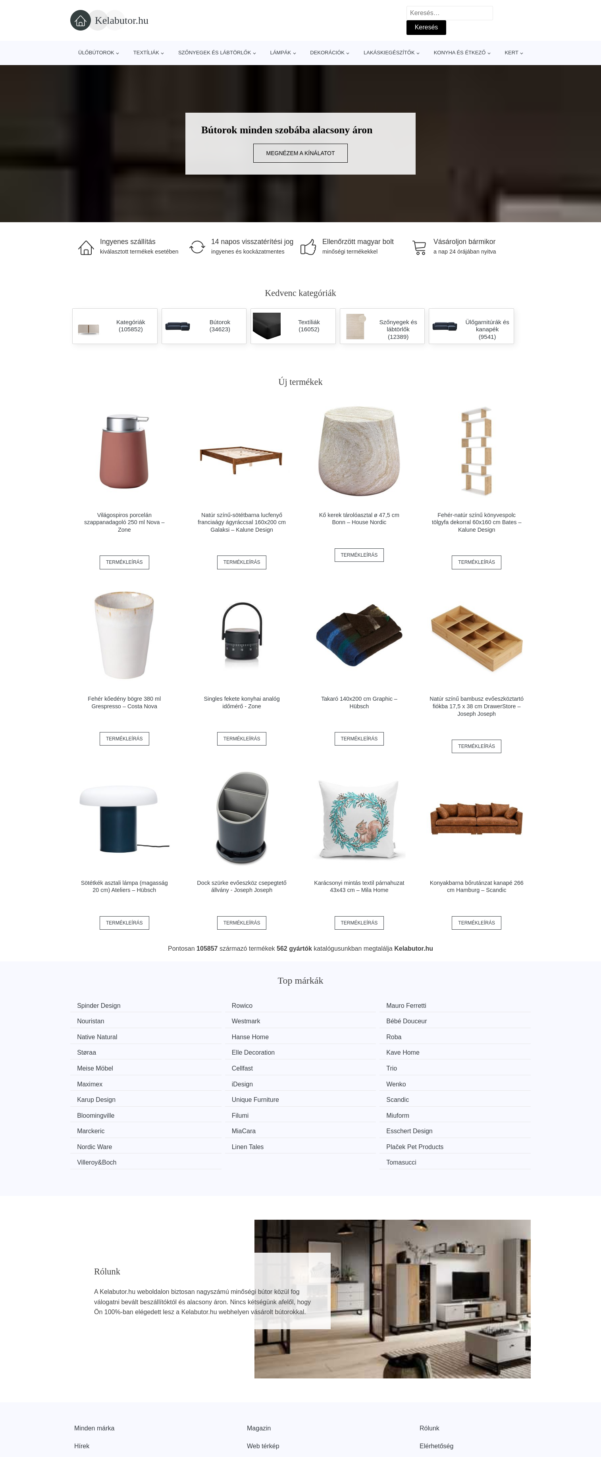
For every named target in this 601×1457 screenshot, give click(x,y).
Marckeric (94, 1095)
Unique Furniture (458, 1065)
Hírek (81, 1393)
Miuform (446, 1080)
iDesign (90, 1065)
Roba (87, 1035)
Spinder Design (101, 1005)
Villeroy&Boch (336, 1110)
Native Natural (336, 1020)
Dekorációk (327, 53)
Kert (511, 53)
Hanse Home (453, 1020)
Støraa (208, 1035)
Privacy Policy (267, 1411)
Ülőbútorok (96, 53)
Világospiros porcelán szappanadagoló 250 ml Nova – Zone (124, 522)
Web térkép (263, 1393)
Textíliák (146, 53)
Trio (321, 1050)
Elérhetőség (436, 1393)
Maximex (447, 1050)
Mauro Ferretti (336, 1005)
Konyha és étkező (460, 53)
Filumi (324, 1080)
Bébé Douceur (218, 1020)
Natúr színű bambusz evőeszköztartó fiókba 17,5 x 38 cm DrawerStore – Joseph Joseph (477, 706)
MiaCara (210, 1095)
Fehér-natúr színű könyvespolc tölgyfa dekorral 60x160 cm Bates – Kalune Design (477, 522)
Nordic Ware (452, 1095)
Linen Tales (96, 1110)
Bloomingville (217, 1080)
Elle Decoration (338, 1035)
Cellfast (209, 1050)
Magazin (259, 1375)
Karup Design (335, 1065)
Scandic (91, 1080)
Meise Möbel (98, 1050)
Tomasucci (450, 1110)
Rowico (208, 1005)
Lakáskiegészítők (389, 53)
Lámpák (280, 53)
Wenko (208, 1065)
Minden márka (94, 1375)
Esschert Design (339, 1095)
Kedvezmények (96, 1411)
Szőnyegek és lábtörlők (214, 53)
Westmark (94, 1020)
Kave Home (451, 1035)
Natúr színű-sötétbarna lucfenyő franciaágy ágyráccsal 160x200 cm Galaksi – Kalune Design (242, 522)
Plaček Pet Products (227, 1110)
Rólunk (429, 1375)
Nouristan (448, 1005)
